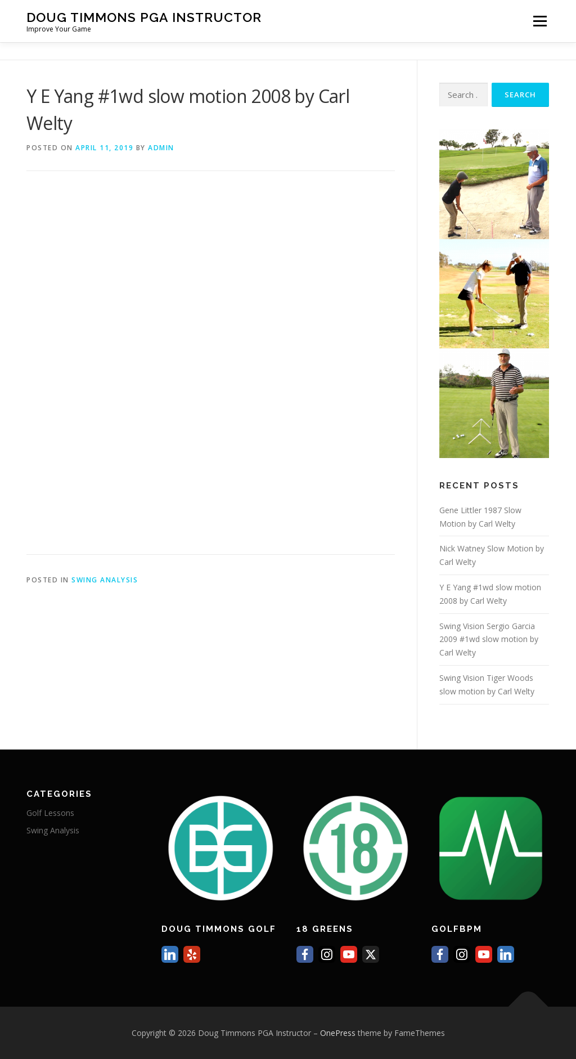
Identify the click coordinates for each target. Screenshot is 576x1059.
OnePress (338, 1032)
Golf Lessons (50, 812)
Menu (540, 21)
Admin (161, 147)
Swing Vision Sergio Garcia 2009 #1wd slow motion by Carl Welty (488, 639)
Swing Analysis (104, 580)
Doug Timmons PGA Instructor (144, 17)
